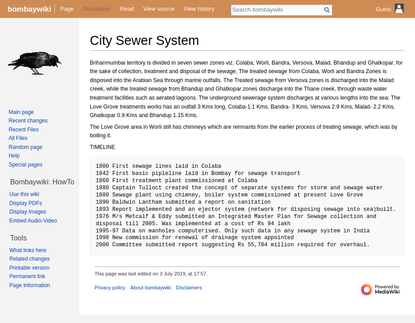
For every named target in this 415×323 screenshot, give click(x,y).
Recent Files (24, 130)
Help (14, 156)
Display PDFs (25, 203)
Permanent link (27, 276)
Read (127, 8)
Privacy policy (110, 287)
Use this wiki (24, 194)
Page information (29, 285)
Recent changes (28, 121)
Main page (21, 112)
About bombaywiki (150, 287)
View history (199, 8)
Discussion (97, 8)
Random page (25, 147)
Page (67, 8)
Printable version (29, 268)
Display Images (27, 212)
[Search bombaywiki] (276, 9)
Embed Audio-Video (33, 221)
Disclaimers (189, 287)
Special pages (25, 165)
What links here (28, 250)
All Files (18, 138)
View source (158, 8)
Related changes (29, 259)
